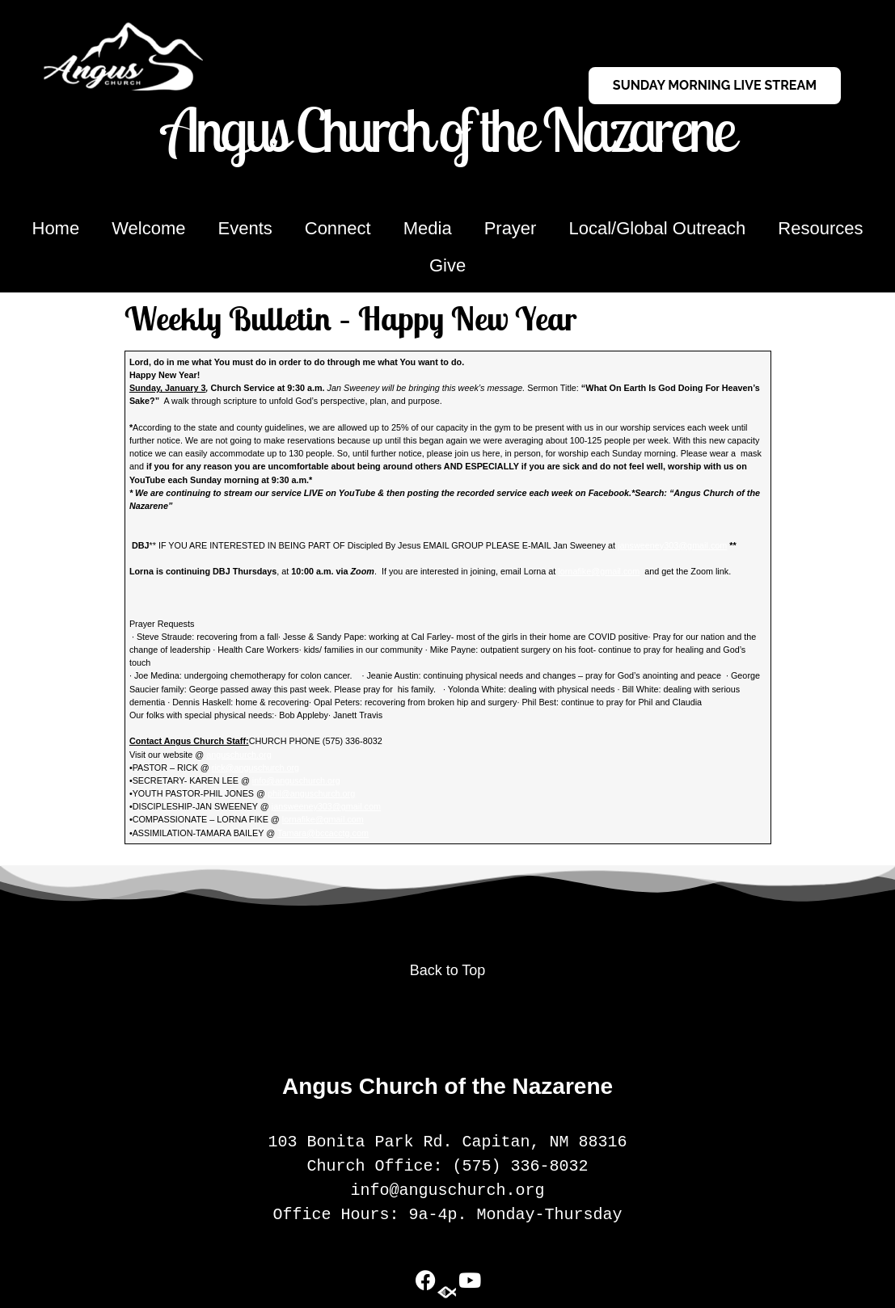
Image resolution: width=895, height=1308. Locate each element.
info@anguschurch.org (296, 780)
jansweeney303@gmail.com (672, 545)
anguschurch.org (238, 754)
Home (56, 228)
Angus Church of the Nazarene (447, 129)
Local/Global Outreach (656, 228)
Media (427, 228)
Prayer (510, 228)
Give (447, 265)
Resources (820, 228)
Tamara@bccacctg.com (323, 833)
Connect (338, 228)
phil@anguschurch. (305, 793)
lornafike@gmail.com (599, 571)
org (349, 793)
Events (244, 228)
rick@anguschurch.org (255, 767)
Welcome (148, 228)
